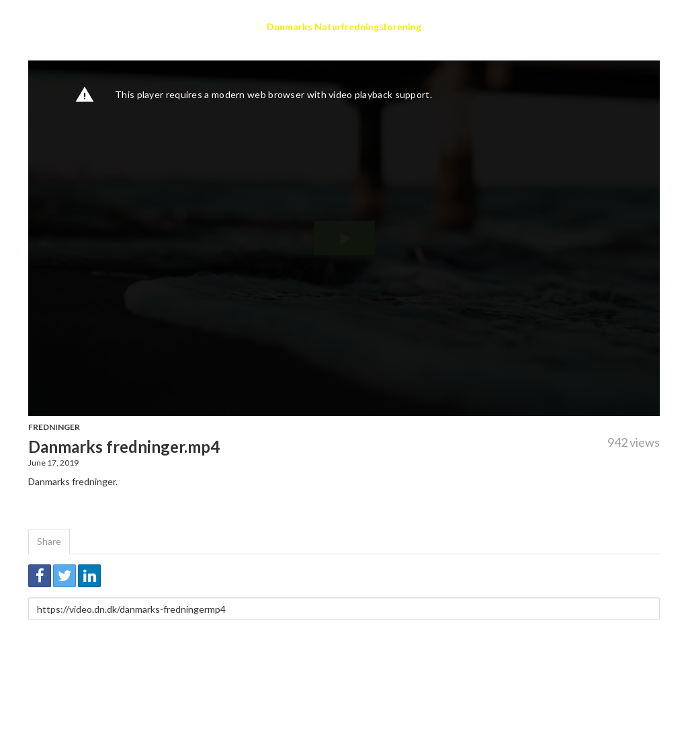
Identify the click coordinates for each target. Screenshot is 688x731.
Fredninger (54, 427)
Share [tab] (49, 541)
